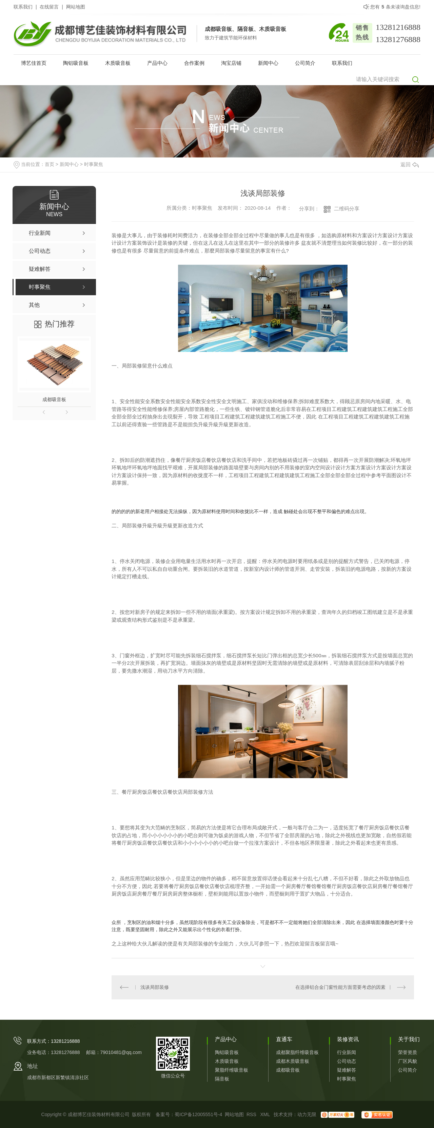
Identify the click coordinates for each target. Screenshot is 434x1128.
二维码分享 (346, 208)
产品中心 (157, 63)
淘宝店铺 (231, 63)
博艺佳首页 (33, 63)
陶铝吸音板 (75, 63)
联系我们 (23, 7)
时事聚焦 (93, 164)
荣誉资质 (407, 1052)
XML (265, 1114)
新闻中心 (268, 63)
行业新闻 (346, 1052)
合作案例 (194, 63)
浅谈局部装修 (154, 987)
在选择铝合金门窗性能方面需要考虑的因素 (340, 987)
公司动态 (346, 1061)
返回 (409, 164)
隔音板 (222, 1079)
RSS (252, 1114)
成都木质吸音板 (292, 1061)
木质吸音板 (118, 63)
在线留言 (49, 7)
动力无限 (306, 1114)
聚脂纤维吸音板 (231, 1070)
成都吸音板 (54, 399)
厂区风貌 (407, 1061)
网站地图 (75, 7)
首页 (49, 164)
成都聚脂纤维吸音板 (297, 1052)
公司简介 (305, 63)
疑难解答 (346, 1070)
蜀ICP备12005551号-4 (198, 1114)
